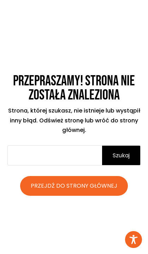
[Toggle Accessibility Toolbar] (133, 239)
